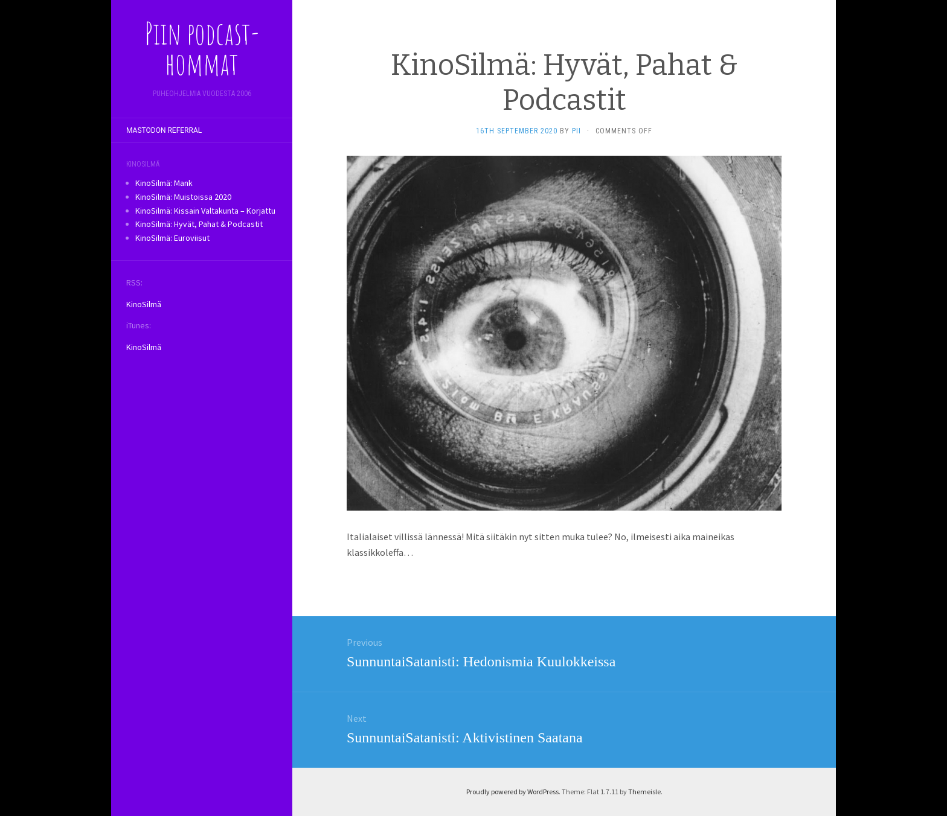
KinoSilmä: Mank (164, 182)
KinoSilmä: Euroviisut (172, 237)
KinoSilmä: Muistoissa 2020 (183, 196)
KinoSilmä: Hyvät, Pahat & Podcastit (199, 223)
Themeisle (644, 791)
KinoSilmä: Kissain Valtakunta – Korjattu (205, 210)
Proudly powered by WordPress (512, 791)
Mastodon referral (164, 130)
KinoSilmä (143, 304)
